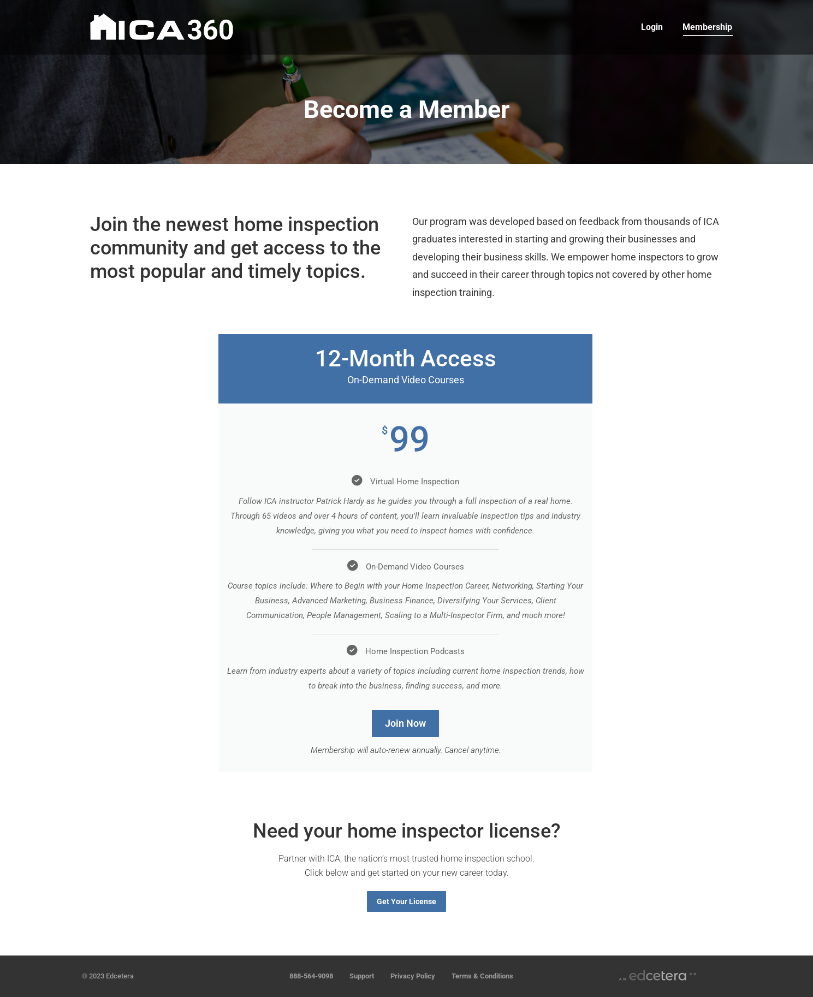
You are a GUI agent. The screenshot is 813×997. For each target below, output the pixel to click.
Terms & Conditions (482, 976)
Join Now (405, 723)
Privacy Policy (412, 976)
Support (361, 976)
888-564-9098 (311, 976)
